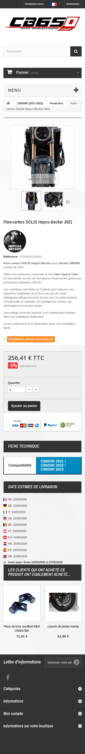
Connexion (72, 3)
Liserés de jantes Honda (63, 626)
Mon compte (13, 713)
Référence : (11, 256)
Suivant (68, 201)
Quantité (14, 383)
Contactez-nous (34, 3)
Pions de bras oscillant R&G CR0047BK (22, 628)
